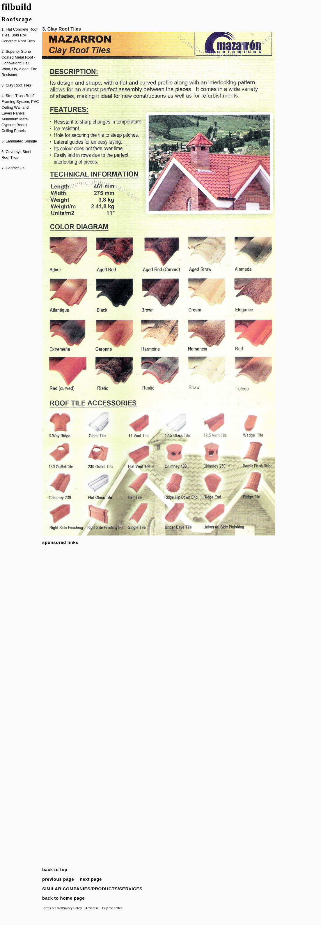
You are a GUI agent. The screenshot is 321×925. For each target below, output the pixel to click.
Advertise (92, 908)
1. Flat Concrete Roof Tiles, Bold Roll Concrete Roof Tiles (19, 35)
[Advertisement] (20, 263)
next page (91, 879)
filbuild (16, 6)
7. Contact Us (12, 168)
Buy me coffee (112, 908)
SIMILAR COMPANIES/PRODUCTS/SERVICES (92, 888)
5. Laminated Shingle (19, 141)
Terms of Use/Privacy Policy (62, 908)
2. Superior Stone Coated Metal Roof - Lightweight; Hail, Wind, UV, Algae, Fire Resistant (19, 63)
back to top (55, 869)
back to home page (63, 898)
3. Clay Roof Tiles (16, 85)
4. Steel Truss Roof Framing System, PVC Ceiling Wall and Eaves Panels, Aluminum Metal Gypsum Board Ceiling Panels (20, 113)
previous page (58, 879)
